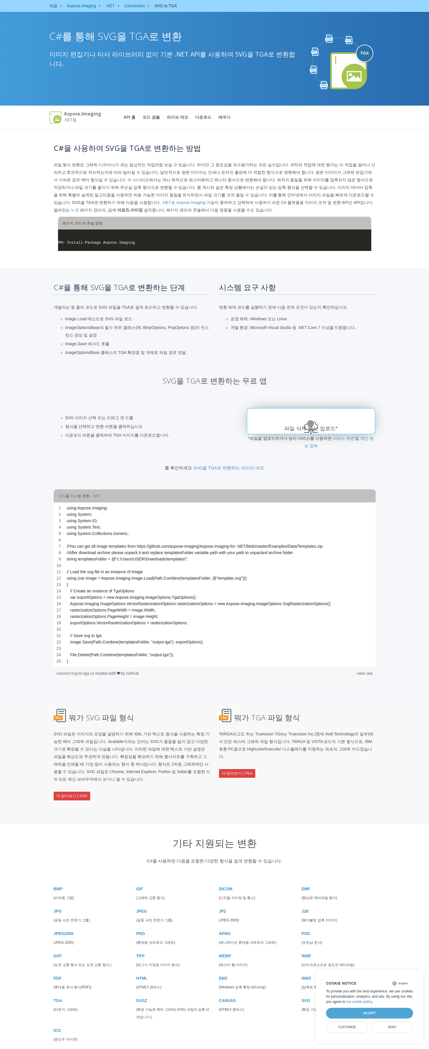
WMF (306, 941)
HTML (142, 963)
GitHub (132, 673)
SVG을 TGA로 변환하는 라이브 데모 (228, 467)
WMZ (306, 963)
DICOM (226, 874)
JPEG (141, 896)
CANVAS (227, 986)
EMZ (223, 963)
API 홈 (129, 117)
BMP (58, 874)
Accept (369, 1013)
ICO (57, 1016)
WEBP (225, 941)
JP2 (222, 896)
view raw (364, 673)
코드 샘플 (151, 117)
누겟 (75, 210)
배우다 (224, 117)
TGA (58, 986)
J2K (305, 896)
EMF (306, 874)
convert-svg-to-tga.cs (76, 673)
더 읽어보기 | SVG (72, 790)
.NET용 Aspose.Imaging (183, 202)
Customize (347, 1027)
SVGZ (141, 986)
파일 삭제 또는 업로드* (311, 428)
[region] (215, 584)
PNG (140, 919)
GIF (139, 874)
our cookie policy (359, 1002)
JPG (58, 896)
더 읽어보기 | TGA (237, 767)
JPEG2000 (64, 919)
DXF (58, 941)
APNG (225, 919)
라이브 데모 (177, 117)
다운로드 (203, 117)
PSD (306, 919)
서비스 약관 (343, 438)
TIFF (140, 941)
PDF (58, 963)
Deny (392, 1027)
